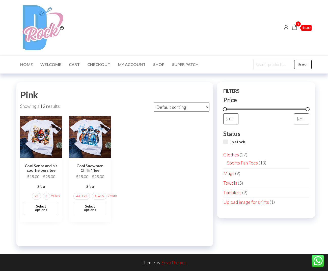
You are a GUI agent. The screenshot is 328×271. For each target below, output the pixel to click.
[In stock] (225, 142)
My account (132, 64)
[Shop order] (181, 107)
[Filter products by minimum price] (230, 118)
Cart (74, 64)
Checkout (98, 64)
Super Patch (185, 64)
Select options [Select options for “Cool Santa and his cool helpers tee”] (41, 208)
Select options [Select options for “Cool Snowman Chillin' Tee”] (90, 208)
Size (41, 186)
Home (26, 64)
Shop (159, 64)
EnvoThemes (173, 262)
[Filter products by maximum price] (301, 118)
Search (303, 64)
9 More (55, 195)
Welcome (50, 64)
